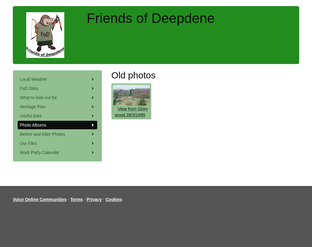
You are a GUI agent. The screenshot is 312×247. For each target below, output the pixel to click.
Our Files (57, 143)
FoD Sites (57, 88)
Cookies (114, 199)
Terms (76, 199)
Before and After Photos (57, 134)
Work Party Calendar (57, 152)
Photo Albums (57, 125)
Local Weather (57, 79)
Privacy (94, 199)
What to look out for (57, 98)
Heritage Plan (57, 107)
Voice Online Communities (39, 199)
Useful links (57, 116)
